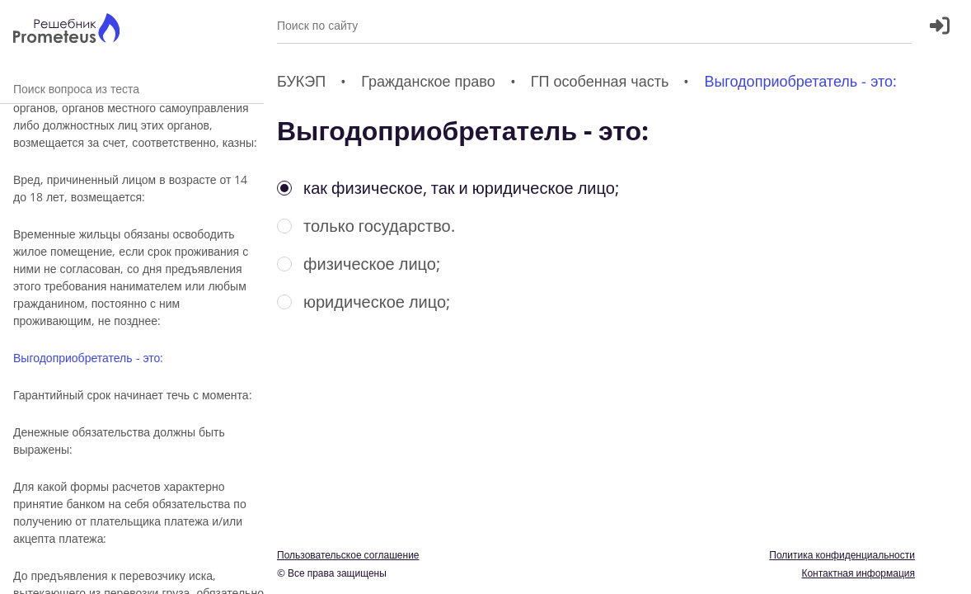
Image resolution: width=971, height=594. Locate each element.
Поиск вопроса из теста (132, 88)
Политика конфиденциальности (842, 555)
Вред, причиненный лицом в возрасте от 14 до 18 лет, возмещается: (130, 188)
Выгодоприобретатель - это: (88, 357)
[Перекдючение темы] (940, 571)
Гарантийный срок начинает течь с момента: (132, 395)
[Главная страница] (66, 30)
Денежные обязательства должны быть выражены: (119, 440)
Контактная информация (858, 573)
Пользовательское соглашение (348, 555)
